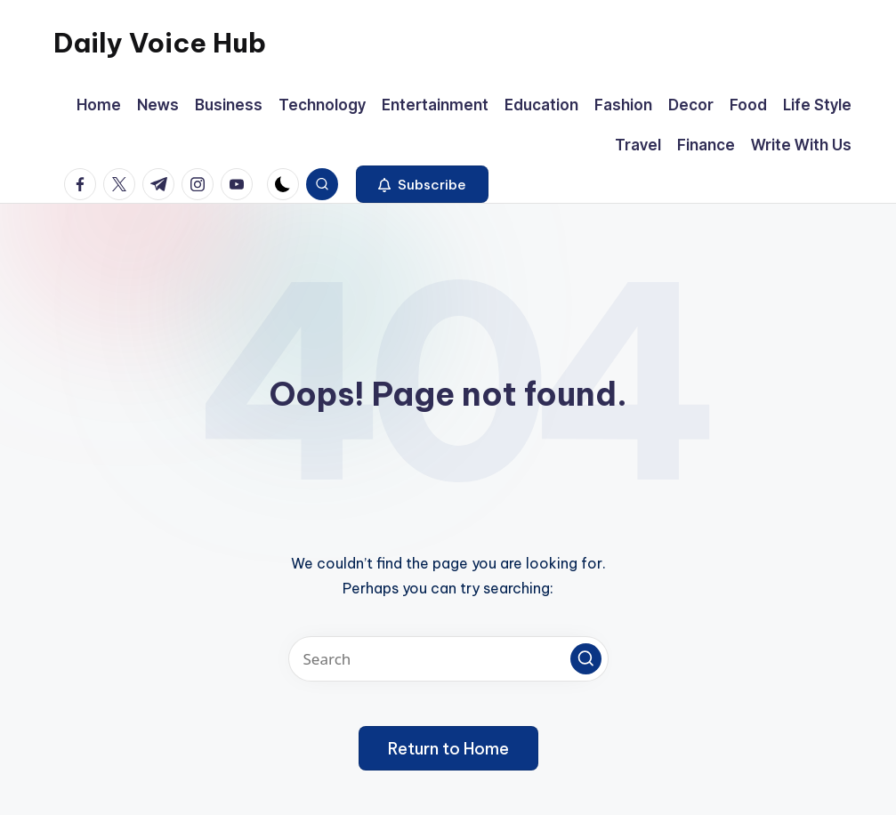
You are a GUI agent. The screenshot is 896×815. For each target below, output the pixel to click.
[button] (422, 184)
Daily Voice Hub (159, 43)
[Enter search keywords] (448, 659)
